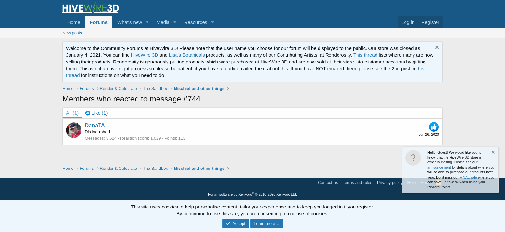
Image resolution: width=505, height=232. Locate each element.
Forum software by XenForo (252, 194)
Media (163, 22)
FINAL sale (468, 177)
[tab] (96, 113)
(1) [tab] (72, 113)
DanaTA (95, 125)
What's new (129, 22)
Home (73, 22)
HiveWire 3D (144, 55)
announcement (439, 167)
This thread (365, 55)
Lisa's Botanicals (187, 55)
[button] (147, 22)
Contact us (328, 182)
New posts (72, 32)
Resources (195, 22)
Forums (99, 22)
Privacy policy (390, 182)
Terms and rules (357, 182)
